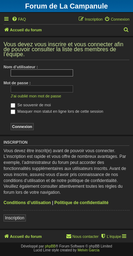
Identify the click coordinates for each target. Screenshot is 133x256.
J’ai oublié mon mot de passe (36, 96)
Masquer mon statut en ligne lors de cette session (57, 111)
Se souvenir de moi (31, 105)
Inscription (14, 217)
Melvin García (89, 250)
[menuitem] (19, 19)
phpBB (50, 246)
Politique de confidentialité (81, 202)
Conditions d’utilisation (27, 202)
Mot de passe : (17, 83)
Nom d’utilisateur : (21, 67)
